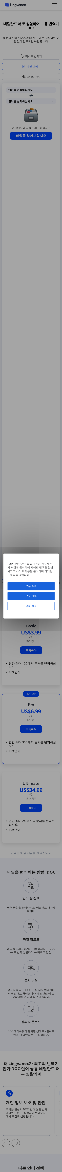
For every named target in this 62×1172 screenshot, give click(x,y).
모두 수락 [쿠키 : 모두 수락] (31, 586)
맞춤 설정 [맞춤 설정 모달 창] (31, 606)
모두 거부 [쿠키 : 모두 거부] (31, 596)
